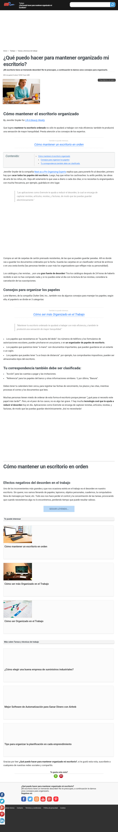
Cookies (63, 808)
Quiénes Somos (9, 808)
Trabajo (21, 3)
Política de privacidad (51, 808)
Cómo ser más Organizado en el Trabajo (59, 314)
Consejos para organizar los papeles (55, 160)
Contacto (20, 808)
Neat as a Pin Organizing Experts (50, 172)
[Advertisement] (59, 29)
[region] (59, 230)
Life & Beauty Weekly (35, 120)
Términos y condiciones (33, 808)
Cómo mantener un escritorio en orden (59, 144)
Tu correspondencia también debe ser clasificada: (60, 163)
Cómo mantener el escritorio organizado (54, 156)
